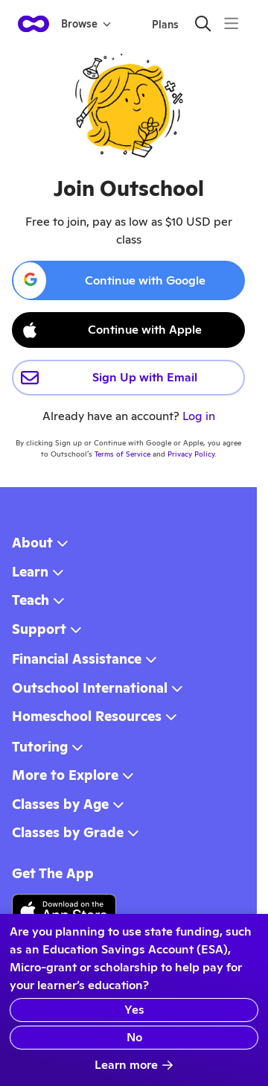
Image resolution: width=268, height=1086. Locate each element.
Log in (198, 416)
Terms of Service (122, 454)
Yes (134, 1009)
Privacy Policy (191, 454)
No (134, 1037)
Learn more (134, 1065)
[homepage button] (33, 23)
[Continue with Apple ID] (128, 330)
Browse (86, 24)
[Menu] (231, 23)
